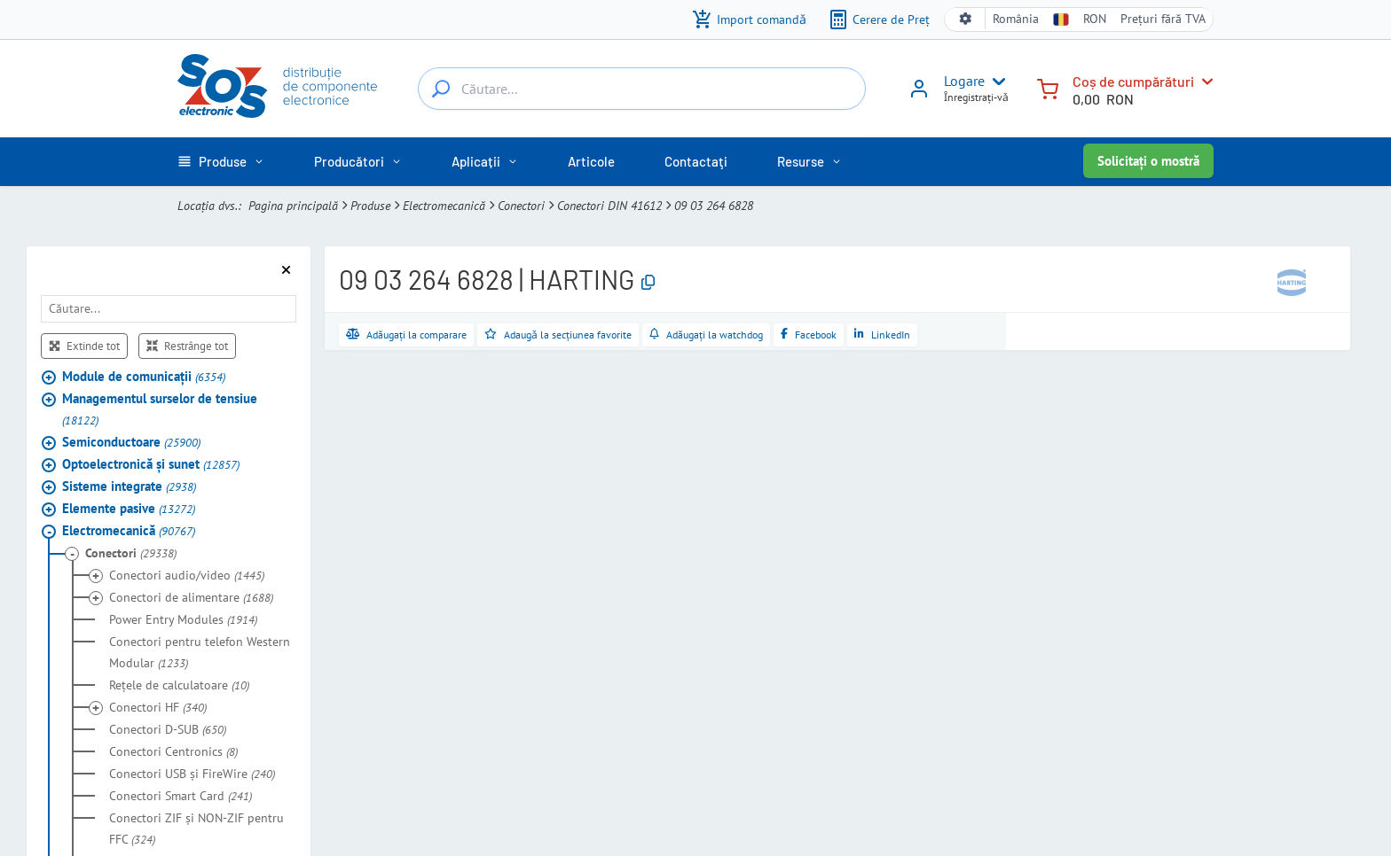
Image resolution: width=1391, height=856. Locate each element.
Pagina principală (293, 206)
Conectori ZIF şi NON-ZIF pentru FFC (196, 828)
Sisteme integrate (129, 486)
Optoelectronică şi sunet (151, 463)
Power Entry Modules (183, 619)
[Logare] (919, 95)
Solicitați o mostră (1148, 160)
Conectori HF (158, 707)
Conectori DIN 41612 (609, 206)
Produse (370, 206)
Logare (964, 80)
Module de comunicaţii (143, 376)
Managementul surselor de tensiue (159, 409)
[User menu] (995, 81)
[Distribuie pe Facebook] (809, 334)
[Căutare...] (441, 88)
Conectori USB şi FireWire (192, 774)
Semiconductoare (131, 441)
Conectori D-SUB (167, 729)
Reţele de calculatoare (179, 685)
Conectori (521, 206)
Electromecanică (444, 206)
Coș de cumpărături (1133, 81)
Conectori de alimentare (191, 597)
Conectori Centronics (173, 751)
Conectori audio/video (186, 575)
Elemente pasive (128, 508)
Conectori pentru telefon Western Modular (199, 652)
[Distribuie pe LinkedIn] (882, 334)
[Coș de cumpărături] (1047, 87)
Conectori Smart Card (180, 796)
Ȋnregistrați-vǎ (976, 97)
